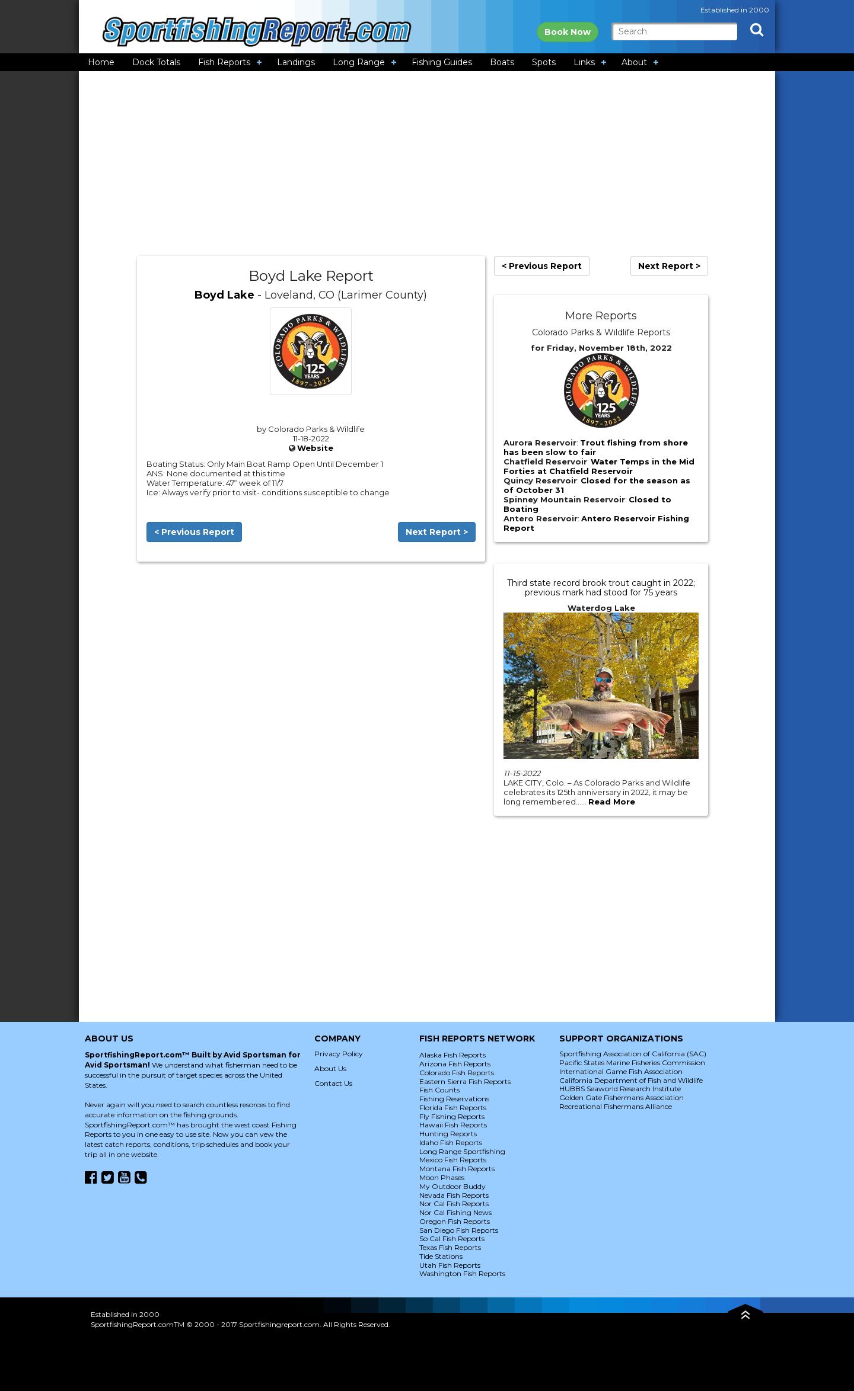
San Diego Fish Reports (458, 1230)
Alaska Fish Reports (452, 1054)
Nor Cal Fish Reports (454, 1203)
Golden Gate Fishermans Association (621, 1097)
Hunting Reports (448, 1133)
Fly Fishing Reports (452, 1116)
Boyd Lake (224, 295)
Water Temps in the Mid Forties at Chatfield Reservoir (599, 466)
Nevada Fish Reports (454, 1195)
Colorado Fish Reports (456, 1072)
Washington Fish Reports (462, 1273)
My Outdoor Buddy (452, 1186)
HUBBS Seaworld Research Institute (620, 1088)
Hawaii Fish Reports (453, 1124)
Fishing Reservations (454, 1098)
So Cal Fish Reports (452, 1238)
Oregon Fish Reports (454, 1221)
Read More (611, 801)
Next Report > (437, 532)
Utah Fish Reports (449, 1265)
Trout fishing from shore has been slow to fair (596, 447)
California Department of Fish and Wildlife (631, 1080)
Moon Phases (441, 1177)
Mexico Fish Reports (452, 1159)
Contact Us (333, 1083)
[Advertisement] (427, 163)
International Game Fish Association (621, 1071)
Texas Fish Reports (450, 1247)
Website (315, 448)
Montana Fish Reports (457, 1168)
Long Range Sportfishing (462, 1151)
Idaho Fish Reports (450, 1142)
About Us (330, 1068)
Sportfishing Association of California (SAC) (632, 1053)
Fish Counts (439, 1089)
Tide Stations (441, 1256)
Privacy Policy (338, 1053)
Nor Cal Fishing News (455, 1212)
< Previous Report (194, 532)
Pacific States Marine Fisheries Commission (632, 1062)
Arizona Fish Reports (454, 1063)
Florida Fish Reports (452, 1107)
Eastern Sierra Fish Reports (465, 1081)
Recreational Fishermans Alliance (615, 1106)
